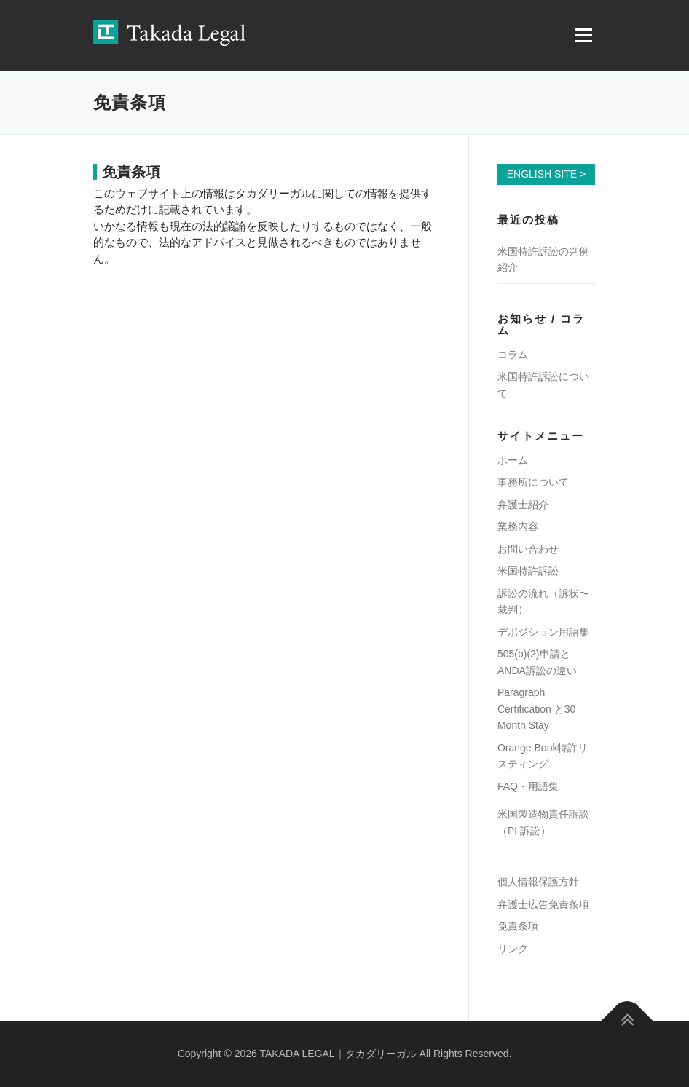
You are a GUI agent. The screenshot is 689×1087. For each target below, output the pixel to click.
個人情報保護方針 (538, 882)
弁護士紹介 (522, 504)
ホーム (512, 460)
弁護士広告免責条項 (543, 904)
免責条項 (517, 926)
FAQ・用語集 (528, 786)
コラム (512, 354)
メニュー (583, 35)
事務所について (533, 482)
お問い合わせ (528, 549)
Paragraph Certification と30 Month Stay (536, 709)
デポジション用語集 (543, 632)
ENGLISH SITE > (546, 174)
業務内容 (517, 526)
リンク (512, 948)
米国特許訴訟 (528, 571)
